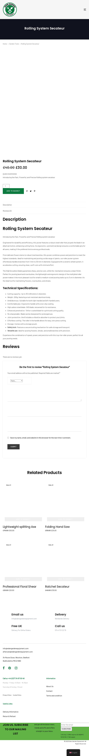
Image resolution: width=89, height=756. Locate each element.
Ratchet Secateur (57, 587)
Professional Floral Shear (19, 587)
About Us (49, 686)
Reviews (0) (7, 211)
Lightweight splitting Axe (19, 527)
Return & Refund (9, 716)
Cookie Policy (17, 695)
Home (5, 44)
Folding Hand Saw (57, 527)
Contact (49, 691)
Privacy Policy (7, 695)
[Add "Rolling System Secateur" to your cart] (13, 191)
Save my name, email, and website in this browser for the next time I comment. (40, 438)
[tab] (44, 205)
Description (7, 205)
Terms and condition (54, 695)
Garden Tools (14, 44)
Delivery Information (10, 712)
